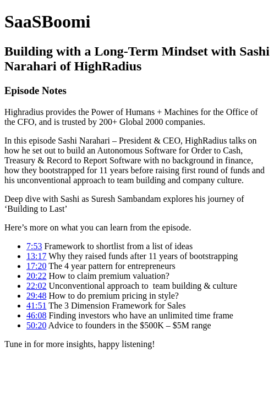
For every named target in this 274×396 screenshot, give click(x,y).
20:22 (36, 275)
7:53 (34, 246)
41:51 (36, 305)
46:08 (36, 315)
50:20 (36, 325)
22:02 (36, 285)
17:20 (36, 266)
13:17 (36, 256)
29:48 (36, 295)
